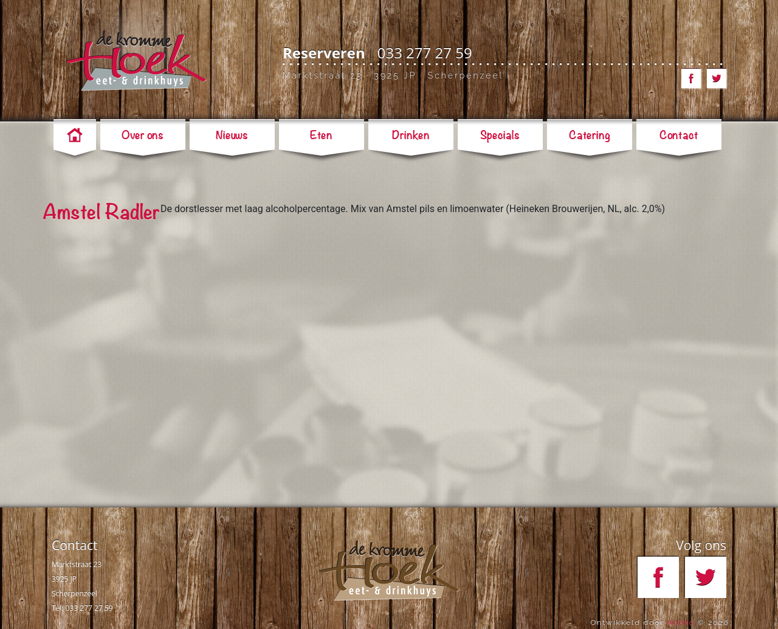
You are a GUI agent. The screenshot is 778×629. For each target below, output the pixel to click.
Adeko (681, 622)
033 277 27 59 (424, 53)
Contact (74, 545)
